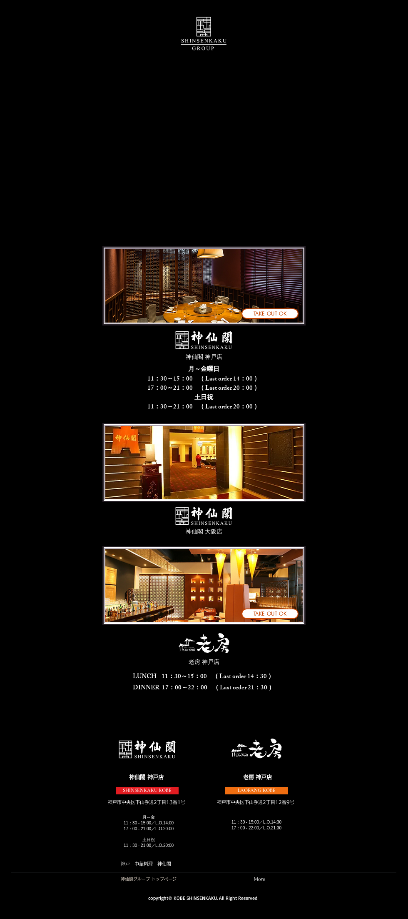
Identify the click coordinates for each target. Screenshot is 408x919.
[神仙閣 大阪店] (204, 531)
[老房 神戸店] (204, 662)
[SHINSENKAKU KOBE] (147, 790)
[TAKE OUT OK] (270, 313)
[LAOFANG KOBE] (256, 790)
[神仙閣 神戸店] (204, 357)
